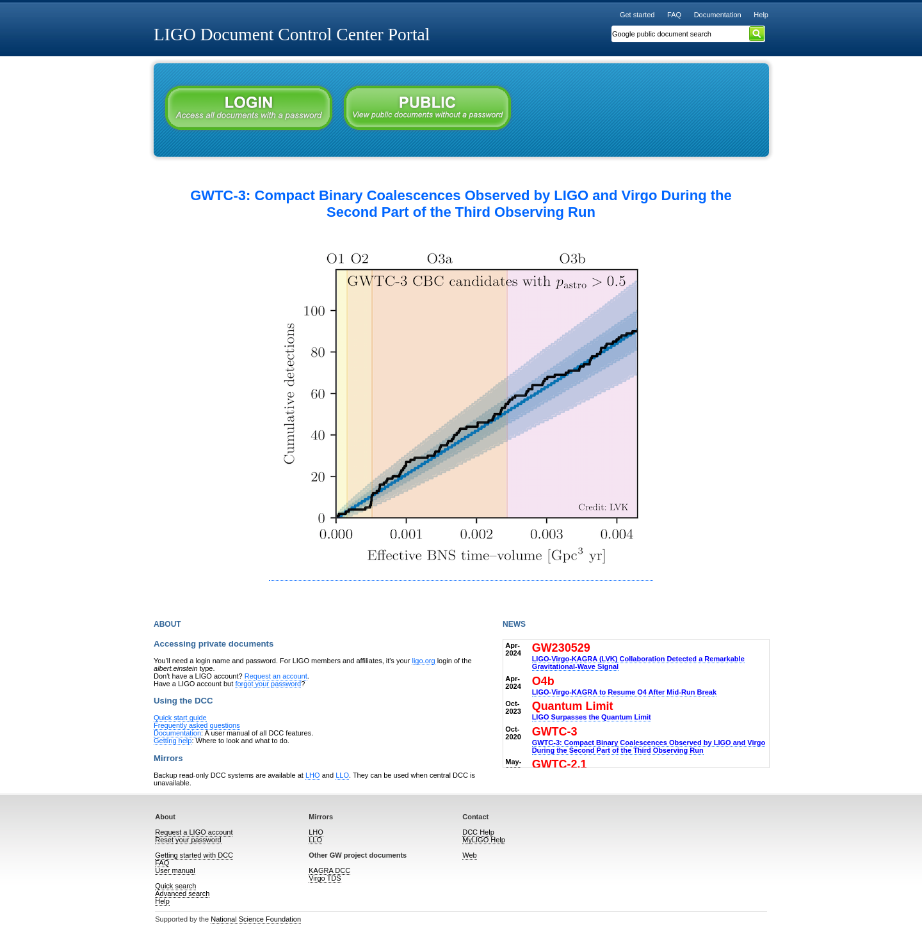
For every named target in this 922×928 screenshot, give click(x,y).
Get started (637, 15)
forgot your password (268, 684)
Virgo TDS (325, 878)
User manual (175, 870)
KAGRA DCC (329, 870)
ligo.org (423, 661)
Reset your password (188, 840)
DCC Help (478, 832)
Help (761, 15)
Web (469, 855)
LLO (342, 775)
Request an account (276, 676)
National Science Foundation (256, 919)
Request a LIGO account (193, 832)
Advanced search (182, 893)
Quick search (175, 886)
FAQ (674, 15)
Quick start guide (180, 717)
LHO (312, 775)
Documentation (717, 15)
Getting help (172, 740)
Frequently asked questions (197, 725)
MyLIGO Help (483, 840)
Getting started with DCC (194, 855)
